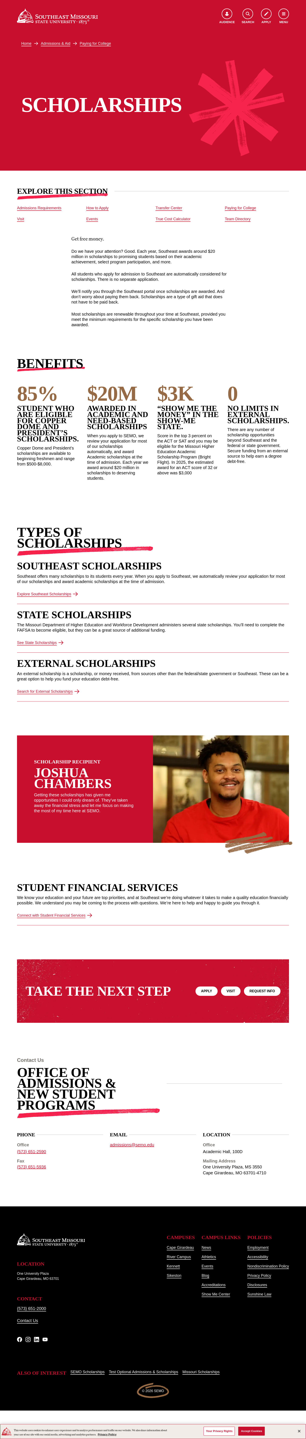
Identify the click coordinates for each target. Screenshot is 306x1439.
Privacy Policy (259, 1275)
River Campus (179, 1257)
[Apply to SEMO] (266, 16)
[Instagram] (28, 1339)
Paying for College (95, 43)
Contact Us (27, 1320)
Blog (205, 1275)
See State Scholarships (40, 643)
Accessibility (257, 1257)
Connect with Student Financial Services (54, 915)
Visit (20, 219)
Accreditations (214, 1285)
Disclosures (257, 1285)
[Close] (299, 1431)
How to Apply (97, 208)
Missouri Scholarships (201, 1372)
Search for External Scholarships (48, 691)
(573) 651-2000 (31, 1308)
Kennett (173, 1266)
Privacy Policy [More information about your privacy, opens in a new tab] (107, 1434)
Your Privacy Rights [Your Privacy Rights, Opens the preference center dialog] (219, 1431)
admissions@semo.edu (132, 1144)
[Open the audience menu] (227, 16)
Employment (258, 1247)
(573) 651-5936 (31, 1167)
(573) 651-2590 (31, 1151)
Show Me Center (216, 1294)
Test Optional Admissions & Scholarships (143, 1372)
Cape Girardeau (180, 1247)
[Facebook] (19, 1339)
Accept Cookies (251, 1431)
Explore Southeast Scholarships (47, 594)
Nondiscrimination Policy (268, 1266)
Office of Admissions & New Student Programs (66, 1089)
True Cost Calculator (173, 219)
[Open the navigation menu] (283, 16)
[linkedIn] (36, 1339)
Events (92, 219)
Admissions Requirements (39, 208)
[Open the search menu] (248, 16)
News (206, 1247)
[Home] (57, 16)
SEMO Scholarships (87, 1372)
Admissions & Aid (55, 43)
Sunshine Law (259, 1294)
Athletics (209, 1257)
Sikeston (174, 1275)
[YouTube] (45, 1339)
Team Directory (238, 219)
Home (26, 43)
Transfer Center (169, 208)
